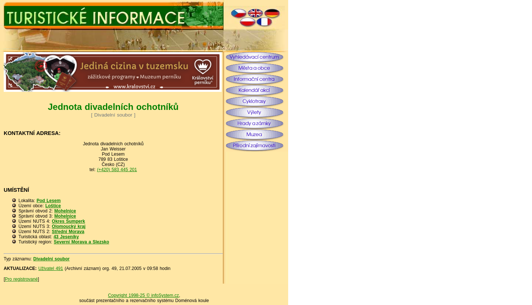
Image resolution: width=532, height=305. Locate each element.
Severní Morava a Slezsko (81, 242)
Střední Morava (68, 231)
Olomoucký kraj (68, 226)
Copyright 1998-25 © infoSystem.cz (143, 295)
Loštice (53, 205)
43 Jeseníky (66, 236)
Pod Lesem (49, 200)
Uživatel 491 (50, 268)
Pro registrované (21, 279)
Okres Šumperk (68, 221)
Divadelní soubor (51, 258)
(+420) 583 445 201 (117, 169)
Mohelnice (65, 211)
